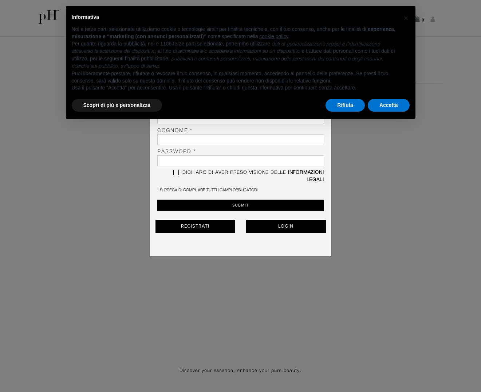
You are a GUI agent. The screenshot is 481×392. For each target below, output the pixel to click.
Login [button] (285, 226)
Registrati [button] (195, 226)
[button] (406, 17)
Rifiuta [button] (345, 105)
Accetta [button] (388, 105)
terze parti (184, 44)
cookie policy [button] (273, 36)
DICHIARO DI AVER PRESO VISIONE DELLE (248, 176)
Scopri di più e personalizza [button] (116, 105)
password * (240, 157)
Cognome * (240, 136)
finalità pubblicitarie (146, 58)
